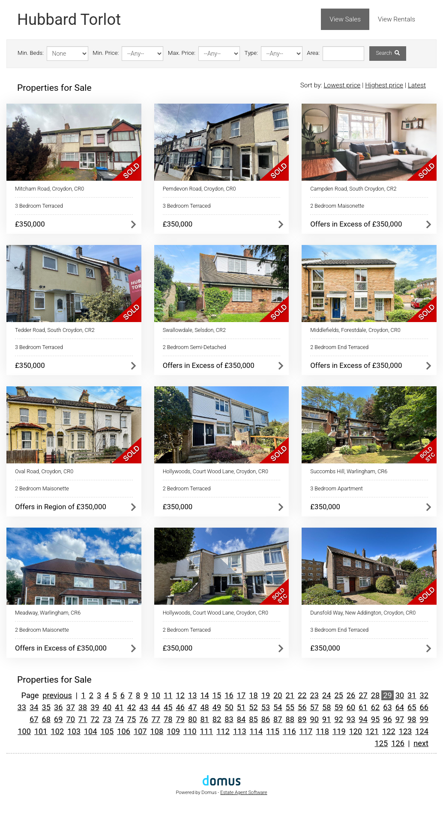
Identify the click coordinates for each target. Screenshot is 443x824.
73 (107, 719)
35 (46, 707)
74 (119, 719)
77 (156, 719)
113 (239, 731)
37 (70, 707)
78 (168, 719)
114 (256, 731)
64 (399, 707)
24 (326, 695)
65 (411, 707)
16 (228, 695)
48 (204, 707)
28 (375, 695)
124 (421, 731)
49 (217, 707)
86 (265, 719)
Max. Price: (181, 53)
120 (355, 731)
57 (314, 707)
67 (34, 719)
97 (399, 719)
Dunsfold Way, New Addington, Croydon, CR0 (363, 612)
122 (388, 731)
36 (58, 707)
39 (94, 707)
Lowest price (341, 85)
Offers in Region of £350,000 (60, 506)
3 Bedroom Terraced (39, 206)
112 (223, 731)
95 (375, 719)
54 (277, 707)
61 (363, 707)
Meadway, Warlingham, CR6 (48, 612)
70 (70, 719)
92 (338, 719)
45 (168, 707)
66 (424, 707)
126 (397, 743)
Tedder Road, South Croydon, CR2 (55, 330)
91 (326, 719)
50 (228, 707)
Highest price (384, 85)
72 (94, 719)
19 (265, 695)
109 (173, 731)
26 (351, 695)
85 (253, 719)
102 (57, 731)
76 (143, 719)
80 (192, 719)
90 (314, 719)
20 (277, 695)
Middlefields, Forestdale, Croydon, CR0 (355, 330)
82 (217, 719)
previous (57, 695)
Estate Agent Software (243, 792)
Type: (251, 53)
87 (277, 719)
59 (338, 707)
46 (180, 707)
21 (290, 695)
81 (204, 719)
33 (22, 707)
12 (180, 695)
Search (387, 53)
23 (314, 695)
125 (381, 743)
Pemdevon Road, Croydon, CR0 (199, 188)
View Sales (345, 19)
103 (74, 731)
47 (192, 707)
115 (272, 731)
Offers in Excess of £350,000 (356, 224)
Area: (313, 53)
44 (156, 707)
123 (405, 731)
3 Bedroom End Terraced (339, 630)
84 (241, 719)
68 (46, 719)
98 (411, 719)
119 (339, 731)
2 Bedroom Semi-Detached (194, 347)
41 (119, 707)
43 (143, 707)
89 (302, 719)
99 (424, 719)
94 (363, 719)
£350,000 (30, 224)
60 (351, 707)
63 (387, 707)
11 (168, 695)
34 (34, 707)
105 (107, 731)
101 (41, 731)
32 (424, 695)
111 (206, 731)
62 (375, 707)
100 (24, 731)
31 (411, 695)
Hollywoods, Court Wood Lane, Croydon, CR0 (215, 471)
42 (131, 707)
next (420, 743)
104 (90, 731)
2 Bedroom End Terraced (339, 347)
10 (156, 695)
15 (217, 695)
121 (372, 731)
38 (82, 707)
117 (306, 731)
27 (363, 695)
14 (204, 695)
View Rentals (396, 19)
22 (302, 695)
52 (253, 707)
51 (241, 707)
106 (123, 731)
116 (289, 731)
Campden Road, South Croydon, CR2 (353, 188)
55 (290, 707)
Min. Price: (106, 53)
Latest (417, 85)
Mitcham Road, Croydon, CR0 (49, 188)
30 (399, 695)
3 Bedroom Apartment (336, 488)
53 (265, 707)
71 (82, 719)
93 (351, 719)
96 (387, 719)
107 (140, 731)
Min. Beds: (31, 53)
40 (107, 707)
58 (326, 707)
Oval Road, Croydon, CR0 (44, 471)
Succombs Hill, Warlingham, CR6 (348, 471)
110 (190, 731)
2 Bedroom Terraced (187, 488)
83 (228, 719)
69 (58, 719)
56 (302, 707)
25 (338, 695)
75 (131, 719)
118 (322, 731)
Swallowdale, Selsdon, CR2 (194, 330)
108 (157, 731)
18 (253, 695)
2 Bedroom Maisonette (337, 206)
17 (241, 695)
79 (180, 719)
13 (192, 695)
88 (290, 719)
